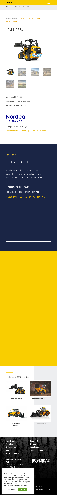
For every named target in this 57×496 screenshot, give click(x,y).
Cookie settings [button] (10, 490)
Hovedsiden (10, 441)
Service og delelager (14, 453)
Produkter (9, 444)
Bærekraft (34, 441)
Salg (7, 450)
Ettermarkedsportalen (38, 450)
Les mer (24, 485)
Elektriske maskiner (29, 19)
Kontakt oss (34, 447)
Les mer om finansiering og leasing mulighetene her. (28, 131)
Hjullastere (12, 22)
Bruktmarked (11, 447)
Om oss (33, 444)
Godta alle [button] (22, 489)
